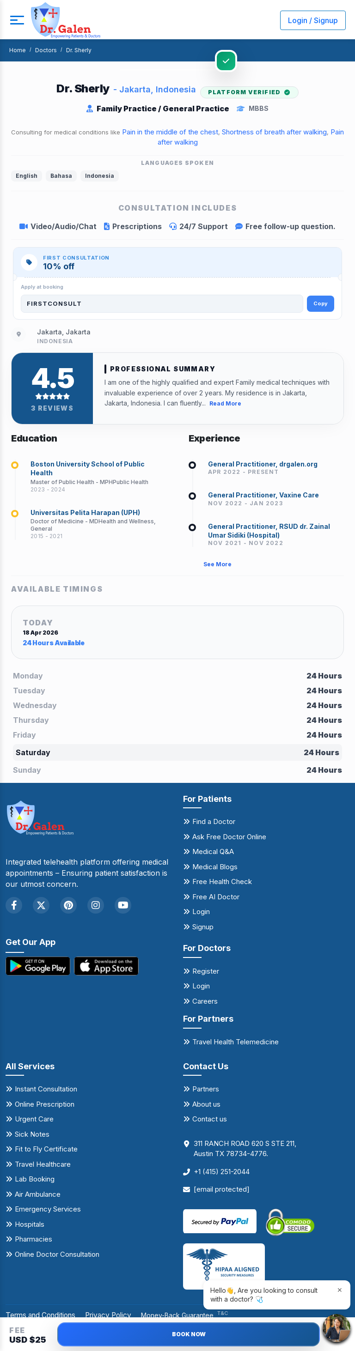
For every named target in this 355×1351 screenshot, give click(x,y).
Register (205, 974)
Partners (205, 1092)
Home (17, 50)
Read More (225, 403)
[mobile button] (16, 20)
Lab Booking (35, 1182)
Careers (205, 1004)
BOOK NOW (189, 1334)
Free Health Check (222, 885)
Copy (320, 303)
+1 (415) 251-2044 (222, 1175)
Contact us (209, 1122)
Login (201, 915)
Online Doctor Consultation (57, 1258)
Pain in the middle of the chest (170, 131)
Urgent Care (34, 1122)
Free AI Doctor (215, 900)
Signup (203, 930)
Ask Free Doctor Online (229, 840)
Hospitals (29, 1228)
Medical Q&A (213, 855)
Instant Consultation (46, 1092)
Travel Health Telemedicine (235, 1045)
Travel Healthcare (43, 1167)
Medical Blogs (215, 870)
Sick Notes (32, 1137)
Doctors (46, 50)
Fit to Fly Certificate (46, 1152)
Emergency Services (48, 1212)
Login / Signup (313, 20)
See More (217, 567)
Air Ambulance (38, 1197)
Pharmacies (33, 1242)
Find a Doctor (213, 825)
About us (206, 1107)
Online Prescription (44, 1107)
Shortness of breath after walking (274, 131)
